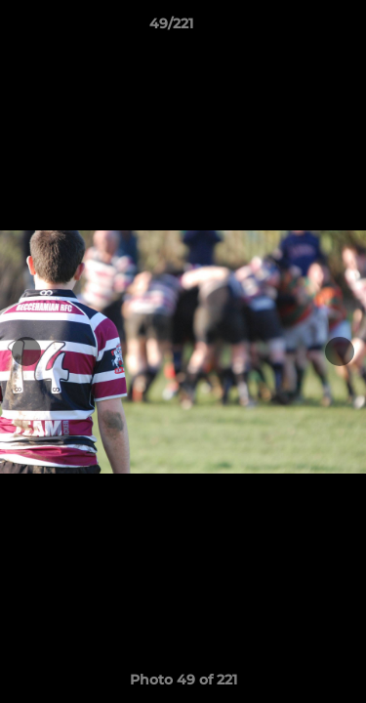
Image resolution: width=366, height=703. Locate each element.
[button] (295, 28)
